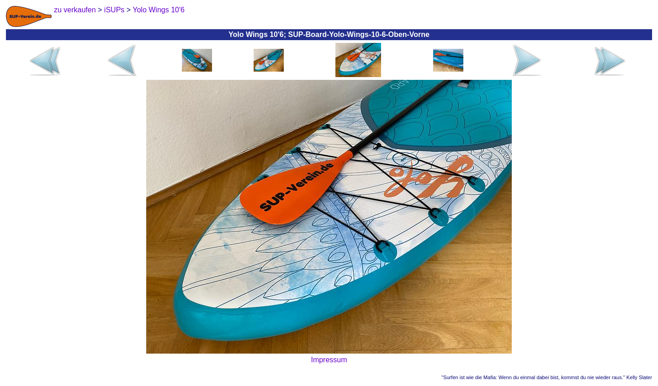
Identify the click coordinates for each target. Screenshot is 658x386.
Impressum (329, 360)
